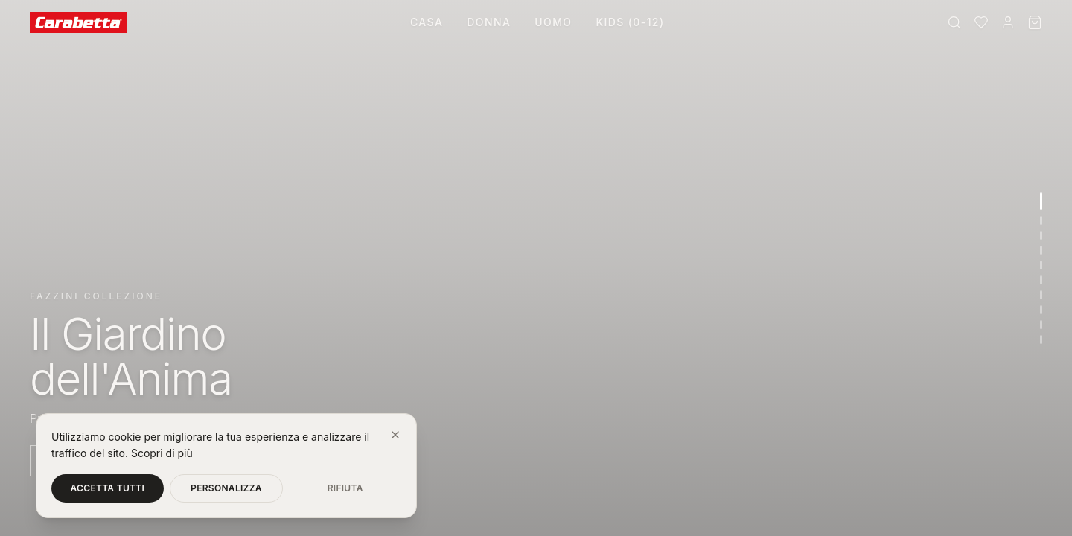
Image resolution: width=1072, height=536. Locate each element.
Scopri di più (162, 453)
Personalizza (226, 488)
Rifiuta (345, 488)
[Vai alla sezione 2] (1041, 220)
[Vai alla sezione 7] (1041, 294)
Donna (489, 22)
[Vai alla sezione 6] (1041, 279)
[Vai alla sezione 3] (1041, 235)
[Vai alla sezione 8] (1041, 309)
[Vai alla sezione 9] (1041, 324)
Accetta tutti (108, 488)
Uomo (553, 22)
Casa (426, 22)
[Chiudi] (395, 435)
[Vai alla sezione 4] (1041, 250)
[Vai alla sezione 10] (1041, 339)
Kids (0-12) (630, 22)
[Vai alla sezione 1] (1041, 201)
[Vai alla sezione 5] (1041, 265)
